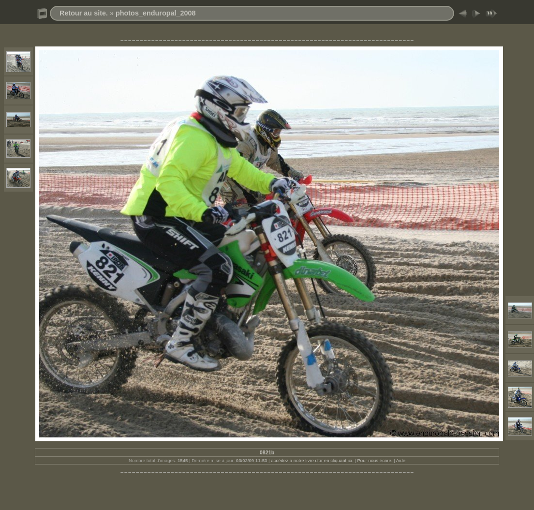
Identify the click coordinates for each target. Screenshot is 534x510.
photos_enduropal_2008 (156, 13)
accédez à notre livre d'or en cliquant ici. (312, 460)
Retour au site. (83, 13)
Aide (400, 460)
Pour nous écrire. (374, 460)
